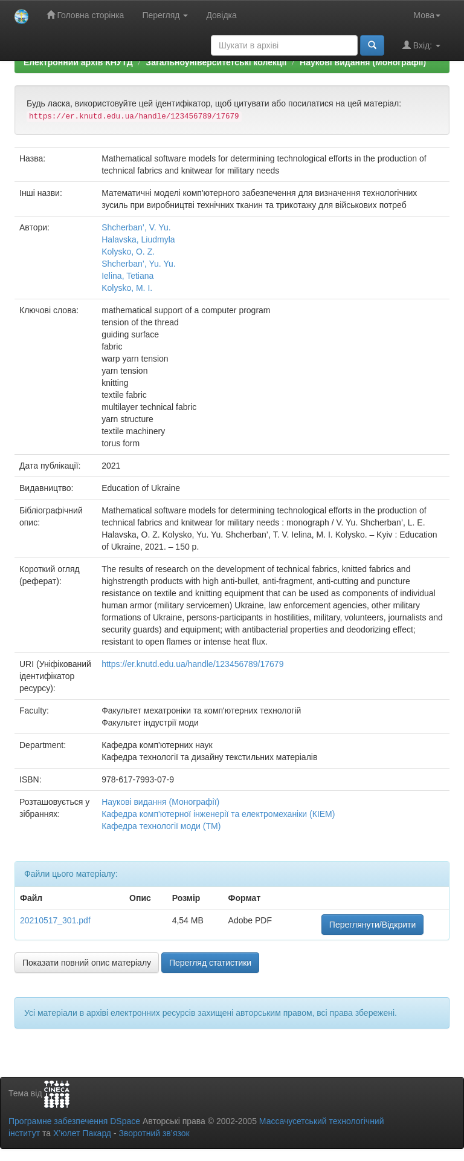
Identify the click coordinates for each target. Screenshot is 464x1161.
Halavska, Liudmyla (138, 239)
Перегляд (165, 15)
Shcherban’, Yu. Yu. (138, 263)
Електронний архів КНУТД (78, 62)
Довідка (221, 15)
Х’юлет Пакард (82, 1133)
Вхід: (421, 45)
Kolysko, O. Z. (128, 251)
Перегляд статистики (210, 963)
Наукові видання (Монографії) (363, 62)
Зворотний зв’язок (153, 1133)
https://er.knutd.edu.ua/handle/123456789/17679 (192, 664)
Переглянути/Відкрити (372, 924)
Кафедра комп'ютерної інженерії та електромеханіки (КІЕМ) (218, 814)
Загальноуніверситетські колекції (216, 62)
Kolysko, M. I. (127, 288)
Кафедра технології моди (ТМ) (161, 826)
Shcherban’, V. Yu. (136, 227)
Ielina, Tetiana (127, 276)
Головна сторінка (85, 15)
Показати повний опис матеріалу (86, 963)
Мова (426, 15)
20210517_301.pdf (55, 920)
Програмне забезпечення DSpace (74, 1121)
